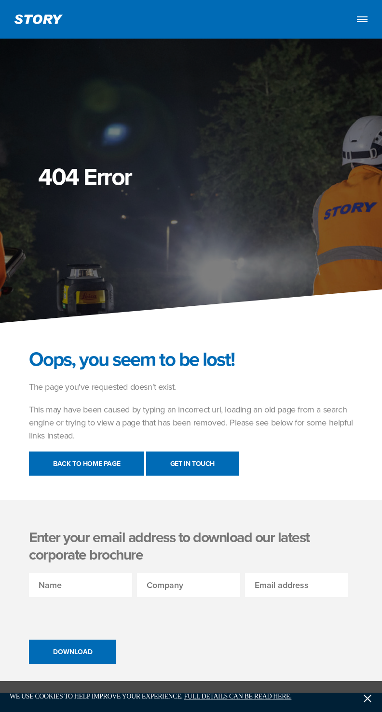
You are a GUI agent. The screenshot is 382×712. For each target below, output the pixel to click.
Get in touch (192, 463)
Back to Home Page (86, 463)
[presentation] (102, 616)
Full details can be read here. (238, 696)
